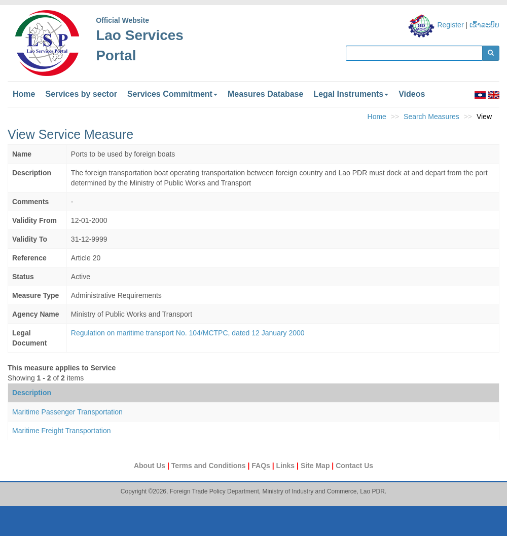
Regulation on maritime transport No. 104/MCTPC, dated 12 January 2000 (188, 333)
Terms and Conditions (209, 466)
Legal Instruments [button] (350, 94)
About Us (150, 466)
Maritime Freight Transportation (61, 431)
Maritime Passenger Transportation (67, 412)
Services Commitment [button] (172, 94)
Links (286, 466)
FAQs (261, 466)
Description (31, 393)
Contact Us (354, 466)
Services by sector (81, 94)
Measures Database (265, 94)
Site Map (316, 466)
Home (24, 94)
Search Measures (431, 116)
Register (450, 25)
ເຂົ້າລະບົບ (484, 25)
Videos (412, 94)
